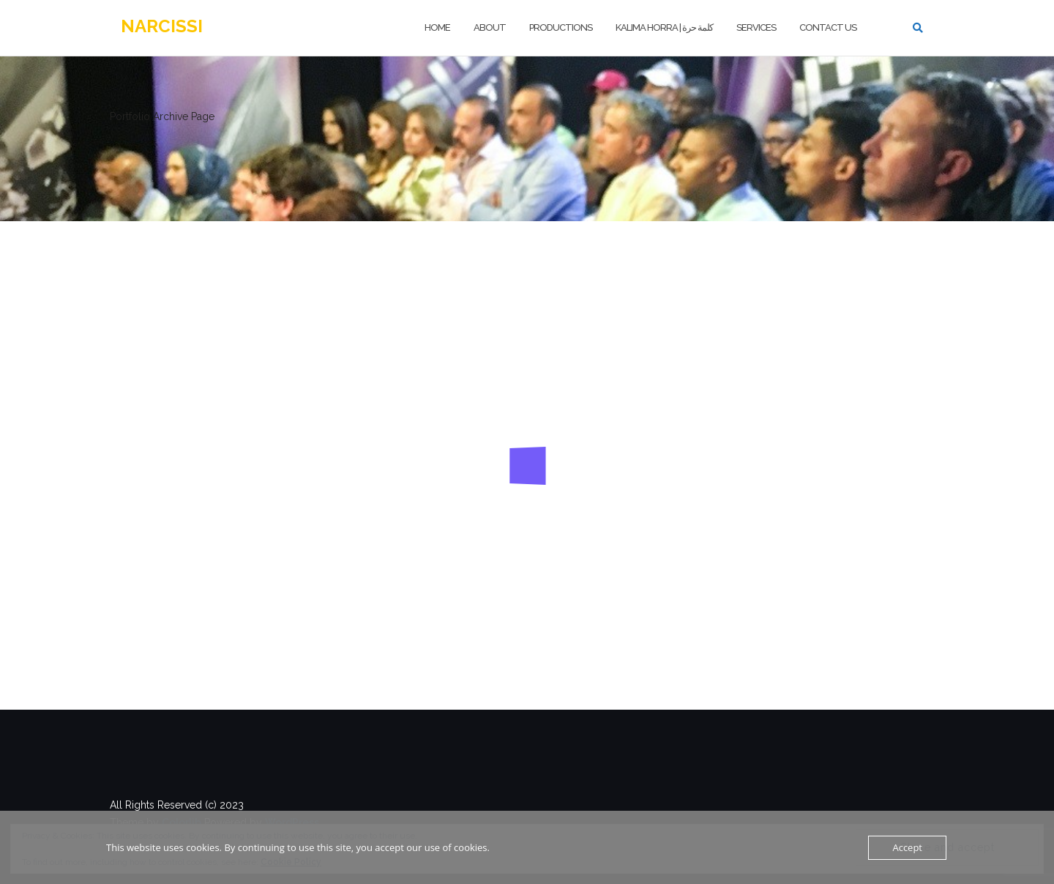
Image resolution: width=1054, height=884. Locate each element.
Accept (907, 847)
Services (756, 27)
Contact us (827, 27)
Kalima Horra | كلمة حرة (664, 27)
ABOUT (490, 27)
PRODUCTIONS (560, 27)
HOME (437, 27)
